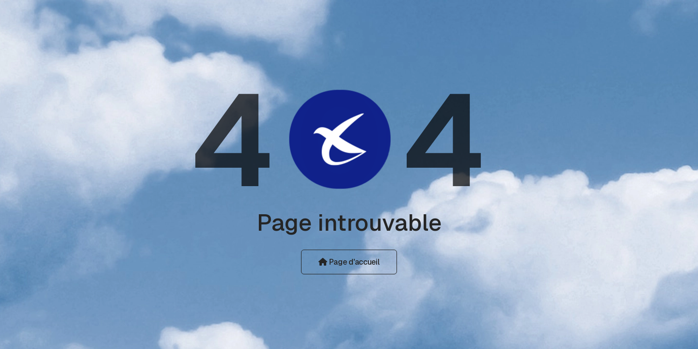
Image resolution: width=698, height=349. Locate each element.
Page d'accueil (348, 262)
